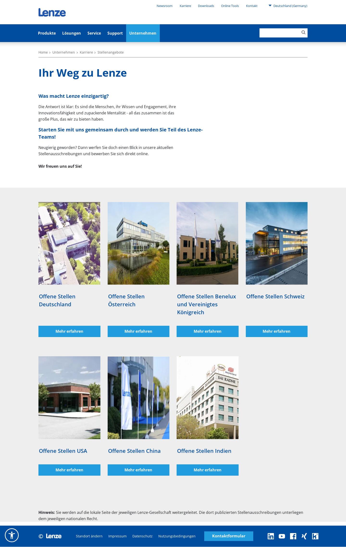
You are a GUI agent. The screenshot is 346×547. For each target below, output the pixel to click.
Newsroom (165, 6)
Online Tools (230, 6)
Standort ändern (89, 536)
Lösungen (71, 33)
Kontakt (252, 6)
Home (43, 52)
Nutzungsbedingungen (177, 536)
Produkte (47, 33)
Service (94, 33)
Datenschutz (142, 536)
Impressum (117, 536)
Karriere (185, 6)
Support (115, 33)
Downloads (206, 6)
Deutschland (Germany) (287, 5)
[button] (12, 535)
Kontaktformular (228, 536)
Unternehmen (142, 33)
